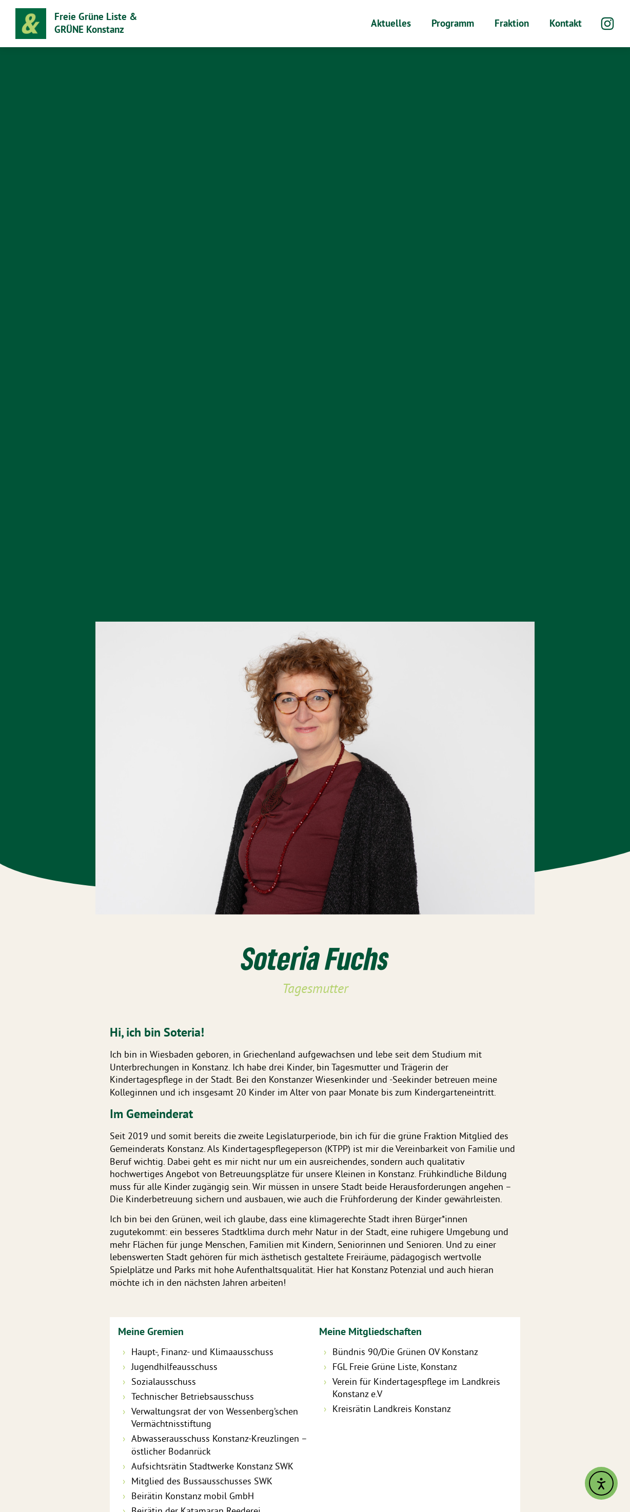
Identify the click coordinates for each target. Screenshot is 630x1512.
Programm (452, 23)
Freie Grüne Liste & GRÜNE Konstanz (95, 23)
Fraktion (512, 23)
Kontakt (565, 23)
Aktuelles (391, 23)
